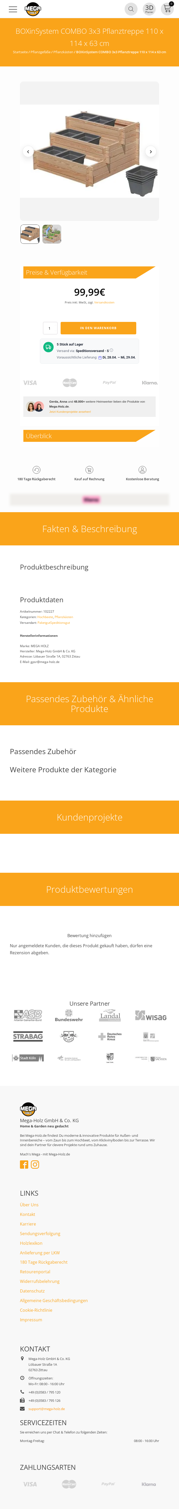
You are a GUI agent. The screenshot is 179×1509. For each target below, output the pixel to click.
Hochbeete (45, 617)
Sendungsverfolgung (40, 1233)
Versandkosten (104, 302)
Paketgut (44, 622)
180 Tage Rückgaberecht (44, 1262)
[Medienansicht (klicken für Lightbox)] (89, 151)
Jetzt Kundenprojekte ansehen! (70, 411)
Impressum (31, 1320)
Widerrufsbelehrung (40, 1281)
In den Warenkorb (98, 328)
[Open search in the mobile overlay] (131, 9)
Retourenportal (35, 1272)
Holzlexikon (31, 1243)
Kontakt (27, 1214)
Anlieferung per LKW (40, 1253)
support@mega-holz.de (46, 1408)
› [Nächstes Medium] (151, 151)
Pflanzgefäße (41, 52)
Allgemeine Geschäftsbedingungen (54, 1300)
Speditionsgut (60, 622)
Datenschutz (32, 1291)
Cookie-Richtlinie (36, 1310)
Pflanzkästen (63, 52)
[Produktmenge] (50, 328)
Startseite (20, 52)
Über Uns (29, 1205)
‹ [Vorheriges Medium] (28, 151)
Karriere (28, 1224)
